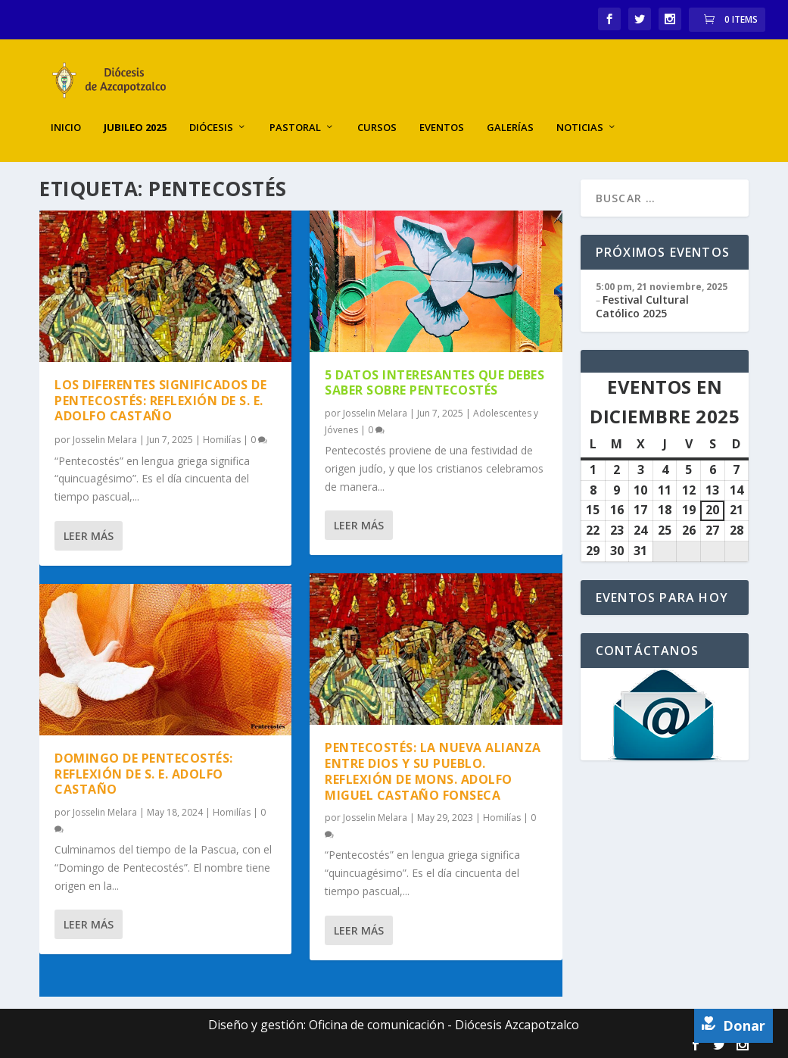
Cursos (377, 113)
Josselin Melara (105, 438)
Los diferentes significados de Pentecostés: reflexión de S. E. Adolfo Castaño (160, 399)
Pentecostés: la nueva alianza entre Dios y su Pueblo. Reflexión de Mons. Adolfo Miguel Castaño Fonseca (433, 769)
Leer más (89, 534)
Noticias (579, 113)
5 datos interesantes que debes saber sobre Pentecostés (434, 380)
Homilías (222, 438)
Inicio (66, 113)
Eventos (441, 113)
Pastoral (295, 113)
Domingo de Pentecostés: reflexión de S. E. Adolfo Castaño (144, 772)
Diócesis (211, 113)
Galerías (510, 113)
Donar (733, 1025)
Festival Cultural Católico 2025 (642, 305)
